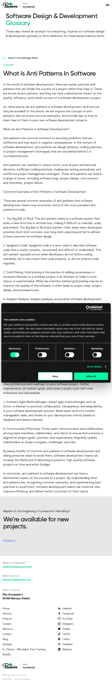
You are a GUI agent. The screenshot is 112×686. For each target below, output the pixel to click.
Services (7, 614)
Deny (55, 376)
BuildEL (7, 654)
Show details (94, 366)
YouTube (65, 619)
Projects (7, 619)
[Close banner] (107, 308)
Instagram (65, 624)
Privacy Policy (7, 679)
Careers (7, 624)
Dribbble (65, 644)
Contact (7, 634)
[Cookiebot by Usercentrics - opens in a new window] (88, 308)
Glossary (7, 644)
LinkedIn (64, 608)
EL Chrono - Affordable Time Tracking (24, 649)
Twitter (63, 629)
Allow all (91, 376)
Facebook (65, 613)
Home (6, 608)
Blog (5, 639)
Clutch (63, 639)
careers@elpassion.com (17, 579)
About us (8, 629)
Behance (64, 649)
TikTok (63, 634)
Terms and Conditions (22, 679)
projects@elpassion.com (17, 566)
